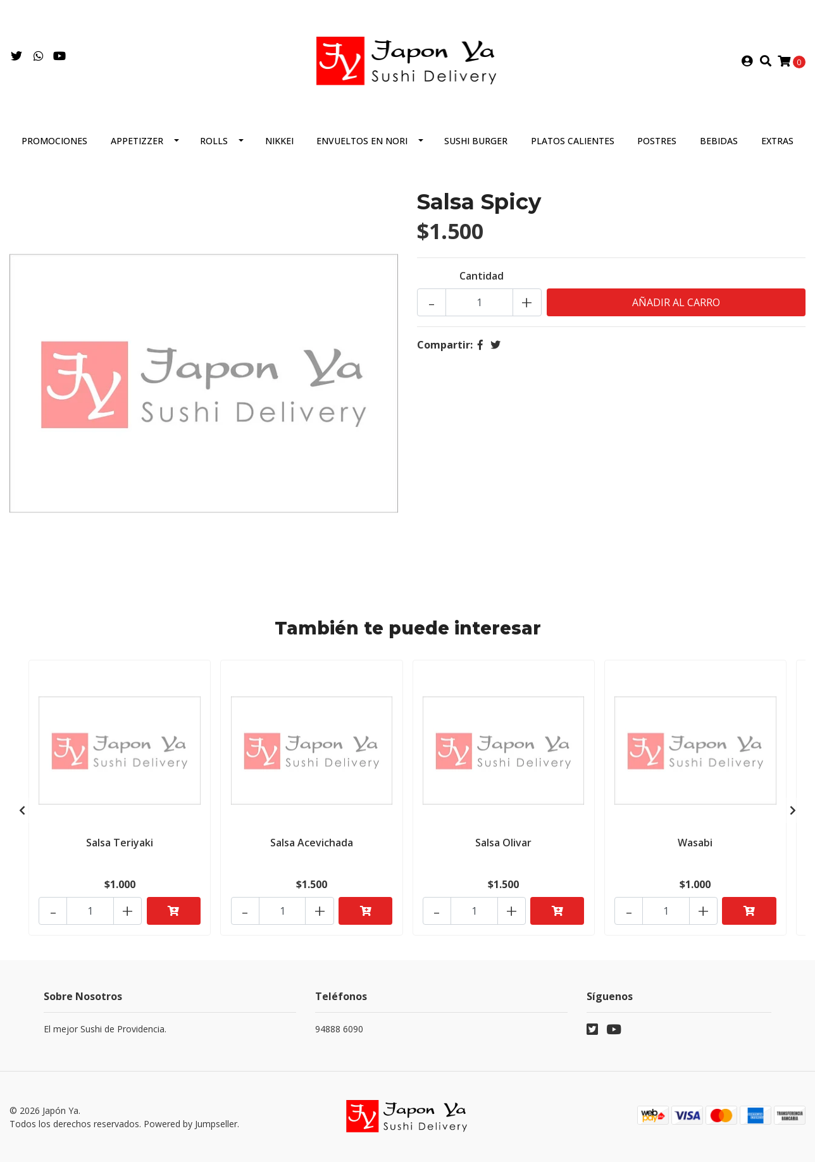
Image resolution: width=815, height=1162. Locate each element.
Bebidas (719, 143)
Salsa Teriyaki (119, 844)
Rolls (214, 143)
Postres (656, 143)
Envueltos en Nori (362, 143)
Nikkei (279, 143)
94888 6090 (339, 1029)
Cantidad (481, 278)
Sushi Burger (475, 143)
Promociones (54, 143)
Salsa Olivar (503, 844)
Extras (777, 143)
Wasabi (695, 844)
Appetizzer (137, 143)
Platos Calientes (572, 143)
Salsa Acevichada (311, 844)
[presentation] (22, 811)
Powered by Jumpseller (190, 1124)
